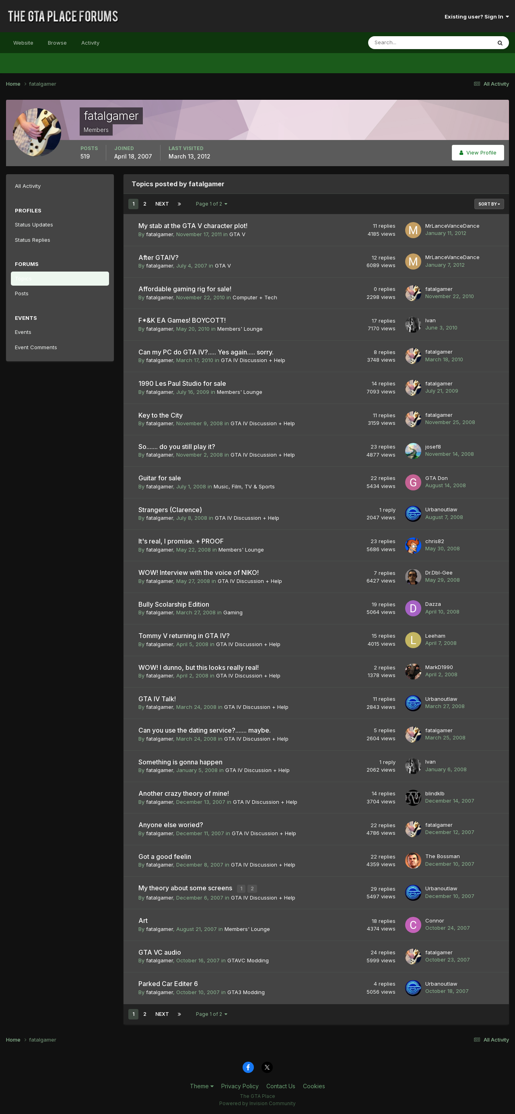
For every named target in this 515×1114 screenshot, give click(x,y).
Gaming (233, 612)
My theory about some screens (186, 888)
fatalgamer (159, 234)
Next (162, 204)
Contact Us (280, 1085)
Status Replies (32, 240)
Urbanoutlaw (441, 509)
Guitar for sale (159, 478)
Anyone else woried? (170, 825)
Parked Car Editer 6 (168, 983)
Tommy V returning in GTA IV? (184, 636)
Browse (57, 42)
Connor (434, 919)
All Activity (28, 186)
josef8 (433, 446)
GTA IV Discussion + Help (253, 360)
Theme (202, 1085)
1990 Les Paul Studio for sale (182, 383)
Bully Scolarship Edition (173, 604)
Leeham (435, 635)
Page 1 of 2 (211, 204)
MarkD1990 (439, 667)
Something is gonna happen (180, 762)
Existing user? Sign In (477, 16)
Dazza (433, 604)
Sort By (489, 204)
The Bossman (442, 856)
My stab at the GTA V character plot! (192, 226)
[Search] (403, 42)
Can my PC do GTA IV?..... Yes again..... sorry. (206, 352)
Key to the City (160, 415)
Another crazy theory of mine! (183, 793)
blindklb (435, 793)
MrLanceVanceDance (452, 225)
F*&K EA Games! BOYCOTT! (182, 320)
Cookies (314, 1085)
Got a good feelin (164, 856)
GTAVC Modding (248, 959)
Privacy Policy (240, 1085)
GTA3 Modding (246, 991)
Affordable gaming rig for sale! (184, 289)
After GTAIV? (158, 257)
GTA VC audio (159, 951)
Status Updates (34, 224)
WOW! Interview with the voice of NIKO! (198, 572)
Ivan (430, 320)
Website (23, 42)
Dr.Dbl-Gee (439, 572)
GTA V (237, 234)
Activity (90, 42)
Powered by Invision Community (257, 1102)
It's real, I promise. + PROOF (181, 541)
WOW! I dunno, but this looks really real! (198, 667)
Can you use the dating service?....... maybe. (204, 730)
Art (143, 920)
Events (23, 332)
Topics (23, 278)
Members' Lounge (240, 328)
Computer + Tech (255, 297)
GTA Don (436, 478)
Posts (22, 293)
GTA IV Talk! (157, 699)
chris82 (434, 541)
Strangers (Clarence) (170, 510)
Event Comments (36, 347)
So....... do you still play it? (176, 447)
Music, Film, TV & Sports (244, 486)
